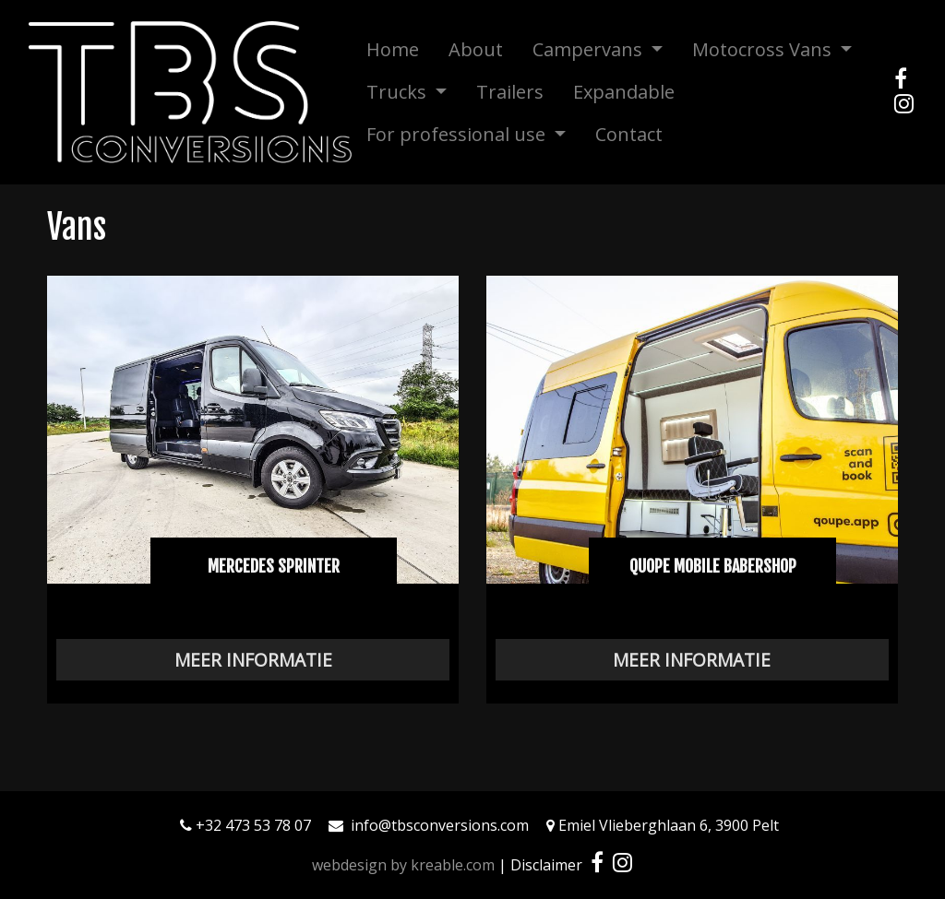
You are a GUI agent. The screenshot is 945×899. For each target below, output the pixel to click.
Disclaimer (546, 865)
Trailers (510, 91)
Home (392, 49)
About (476, 49)
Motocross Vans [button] (764, 49)
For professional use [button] (458, 134)
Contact (629, 134)
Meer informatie (253, 659)
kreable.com (453, 865)
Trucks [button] (398, 91)
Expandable (624, 91)
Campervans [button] (589, 49)
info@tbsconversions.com (440, 825)
